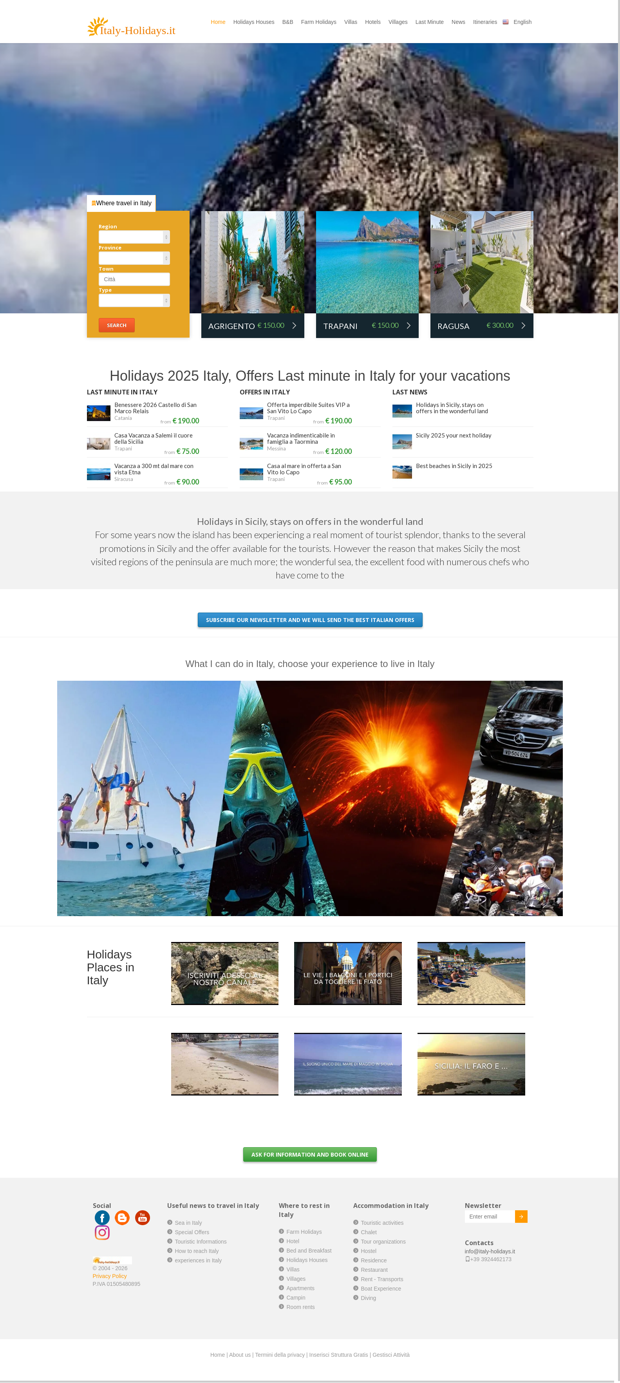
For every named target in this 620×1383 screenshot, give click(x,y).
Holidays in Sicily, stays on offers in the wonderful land (452, 407)
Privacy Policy (110, 1276)
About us (240, 1355)
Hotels (373, 22)
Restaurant (374, 1270)
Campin (296, 1297)
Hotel (293, 1241)
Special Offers (192, 1232)
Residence (374, 1260)
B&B (287, 22)
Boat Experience (381, 1288)
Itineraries (485, 22)
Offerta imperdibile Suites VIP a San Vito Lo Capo (308, 407)
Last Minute (430, 22)
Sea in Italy (188, 1223)
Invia (515, 1218)
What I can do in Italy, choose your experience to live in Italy (310, 663)
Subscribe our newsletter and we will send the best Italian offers (310, 620)
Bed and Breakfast (309, 1250)
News (458, 22)
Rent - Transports (382, 1279)
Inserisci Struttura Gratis (338, 1355)
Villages (398, 22)
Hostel (369, 1251)
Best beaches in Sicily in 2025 (454, 465)
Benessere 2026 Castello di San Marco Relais (155, 407)
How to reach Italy (197, 1251)
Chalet (369, 1232)
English (523, 22)
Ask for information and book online (310, 1154)
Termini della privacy (280, 1355)
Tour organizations (383, 1241)
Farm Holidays (318, 22)
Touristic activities (382, 1223)
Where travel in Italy (121, 202)
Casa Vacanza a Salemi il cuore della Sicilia (153, 438)
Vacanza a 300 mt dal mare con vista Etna (153, 468)
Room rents (301, 1307)
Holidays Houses (254, 22)
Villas (350, 22)
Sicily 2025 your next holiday (454, 435)
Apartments (301, 1288)
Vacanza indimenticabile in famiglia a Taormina (301, 438)
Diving (368, 1298)
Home (218, 22)
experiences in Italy (198, 1260)
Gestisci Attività (391, 1355)
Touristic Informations (201, 1241)
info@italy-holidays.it (490, 1251)
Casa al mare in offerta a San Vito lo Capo (304, 468)
